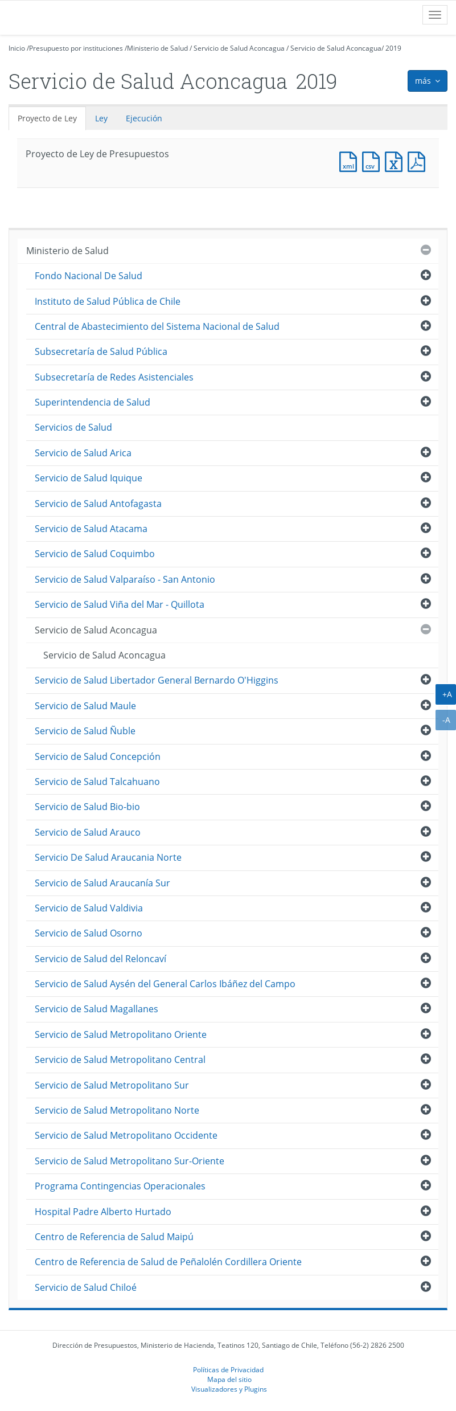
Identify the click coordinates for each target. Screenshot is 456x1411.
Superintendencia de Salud (92, 402)
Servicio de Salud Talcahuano (97, 781)
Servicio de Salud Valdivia (89, 908)
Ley (101, 118)
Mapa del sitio (229, 1379)
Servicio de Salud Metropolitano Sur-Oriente (129, 1161)
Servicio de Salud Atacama (91, 528)
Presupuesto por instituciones (76, 48)
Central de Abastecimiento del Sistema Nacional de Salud (157, 326)
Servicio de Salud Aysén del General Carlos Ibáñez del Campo (165, 984)
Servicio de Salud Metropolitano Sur (112, 1085)
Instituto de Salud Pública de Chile (107, 301)
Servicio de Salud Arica (83, 453)
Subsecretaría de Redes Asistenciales (114, 377)
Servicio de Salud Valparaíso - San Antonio (125, 579)
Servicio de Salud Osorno (88, 933)
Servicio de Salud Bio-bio (87, 806)
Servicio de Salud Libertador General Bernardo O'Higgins (156, 680)
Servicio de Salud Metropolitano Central (120, 1059)
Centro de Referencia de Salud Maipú (114, 1236)
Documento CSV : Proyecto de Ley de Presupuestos (373, 160)
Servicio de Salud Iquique (88, 478)
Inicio (17, 48)
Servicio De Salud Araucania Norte (108, 857)
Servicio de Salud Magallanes (96, 1009)
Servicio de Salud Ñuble (85, 731)
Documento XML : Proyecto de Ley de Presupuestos (350, 160)
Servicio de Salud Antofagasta (98, 503)
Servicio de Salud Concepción (98, 756)
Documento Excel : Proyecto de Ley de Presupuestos (396, 160)
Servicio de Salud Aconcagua (239, 48)
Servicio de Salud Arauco (88, 832)
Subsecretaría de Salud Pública (101, 351)
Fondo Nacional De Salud (88, 275)
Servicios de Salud (73, 427)
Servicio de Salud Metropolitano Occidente (126, 1135)
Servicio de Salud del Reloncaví (100, 958)
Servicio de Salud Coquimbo (95, 553)
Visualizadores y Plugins (229, 1388)
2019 (393, 48)
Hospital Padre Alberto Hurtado (103, 1211)
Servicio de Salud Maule (85, 706)
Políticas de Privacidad (228, 1369)
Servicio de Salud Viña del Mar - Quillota (119, 604)
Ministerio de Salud (157, 48)
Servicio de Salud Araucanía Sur (102, 883)
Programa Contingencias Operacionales (120, 1186)
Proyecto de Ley (47, 118)
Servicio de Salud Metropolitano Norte (117, 1110)
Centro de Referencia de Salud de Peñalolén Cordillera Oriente (168, 1261)
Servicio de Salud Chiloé (86, 1287)
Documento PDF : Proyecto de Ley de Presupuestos (419, 160)
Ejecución (144, 118)
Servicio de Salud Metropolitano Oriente (121, 1034)
